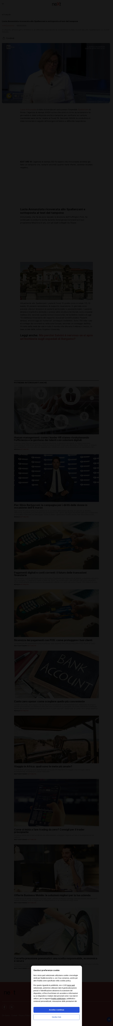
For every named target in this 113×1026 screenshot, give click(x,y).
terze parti (71, 985)
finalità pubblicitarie (58, 999)
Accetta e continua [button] (56, 1010)
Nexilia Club (56, 1017)
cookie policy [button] (65, 981)
